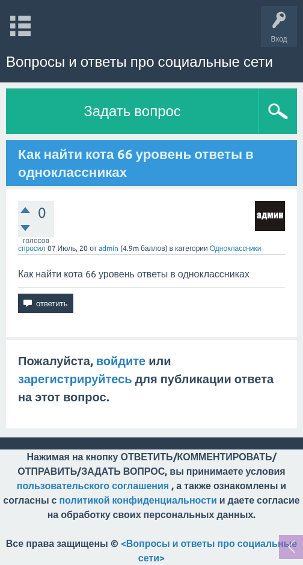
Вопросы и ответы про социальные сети (139, 62)
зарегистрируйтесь (75, 379)
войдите (120, 361)
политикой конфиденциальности (137, 500)
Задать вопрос (132, 111)
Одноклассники (236, 248)
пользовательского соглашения (93, 485)
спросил (32, 248)
